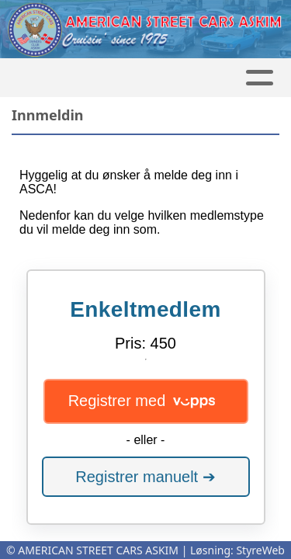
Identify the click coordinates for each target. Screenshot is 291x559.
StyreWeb (260, 550)
